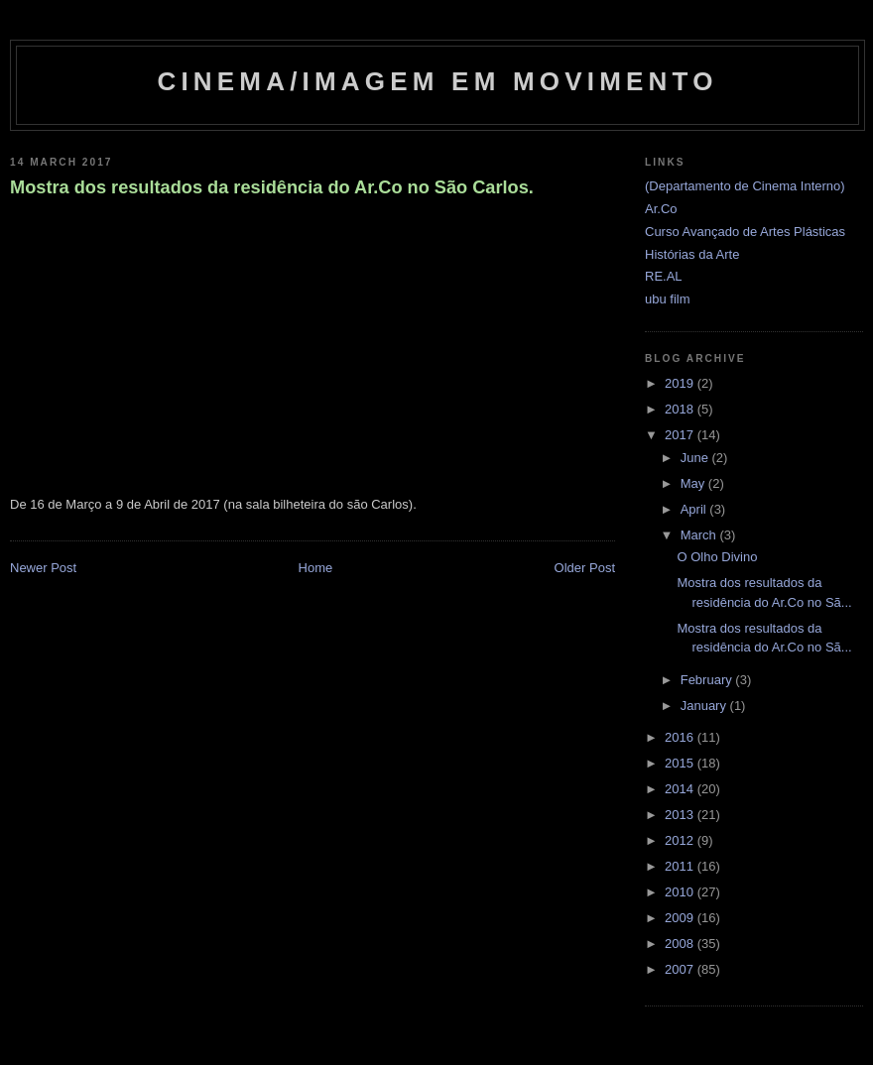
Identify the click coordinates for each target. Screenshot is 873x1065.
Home (316, 567)
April (695, 509)
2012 (681, 840)
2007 (681, 969)
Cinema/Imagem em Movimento (437, 81)
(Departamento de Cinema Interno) (745, 185)
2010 (681, 892)
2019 (681, 383)
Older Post (585, 567)
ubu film (667, 299)
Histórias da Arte (692, 254)
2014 (681, 788)
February (708, 679)
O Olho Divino (717, 556)
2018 (681, 409)
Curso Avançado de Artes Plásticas (745, 231)
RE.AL (664, 276)
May (694, 483)
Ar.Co (661, 208)
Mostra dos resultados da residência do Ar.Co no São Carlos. (272, 187)
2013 (681, 814)
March (700, 535)
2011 (681, 866)
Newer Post (43, 567)
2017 (681, 434)
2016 (681, 737)
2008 (681, 943)
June (696, 457)
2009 (681, 917)
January (705, 705)
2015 (681, 763)
